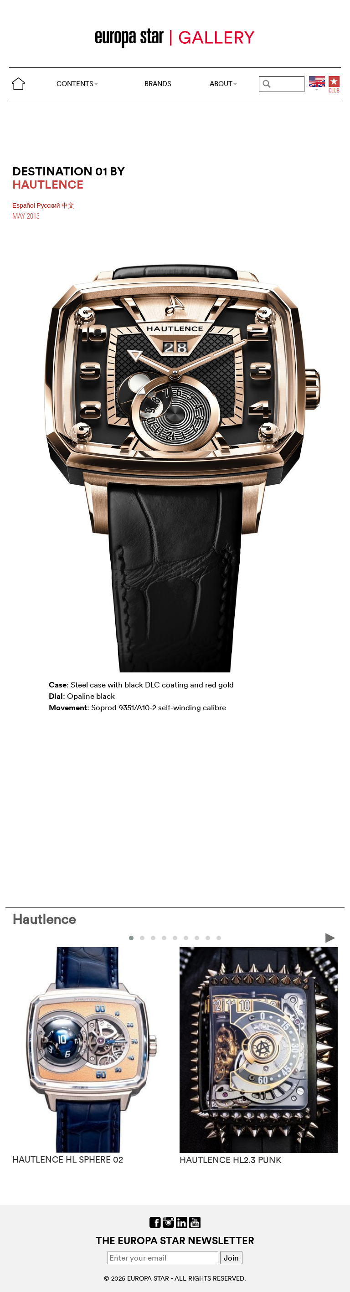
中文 (68, 205)
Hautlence (44, 919)
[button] (131, 938)
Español (24, 205)
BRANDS (157, 83)
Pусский (49, 205)
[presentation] (330, 937)
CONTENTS (77, 83)
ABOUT (223, 83)
